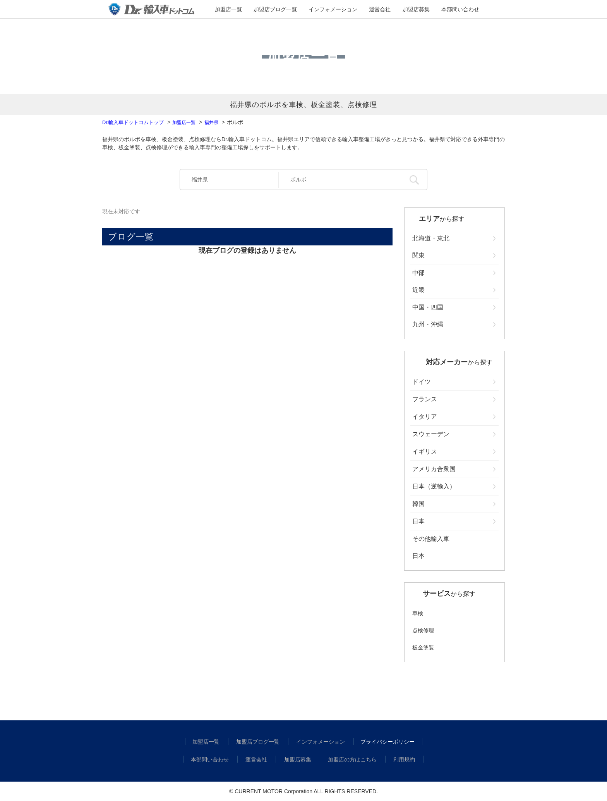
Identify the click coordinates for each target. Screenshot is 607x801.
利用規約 (399, 759)
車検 (417, 613)
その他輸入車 (430, 538)
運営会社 (373, 9)
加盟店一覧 (250, 9)
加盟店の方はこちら (350, 759)
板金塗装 (423, 647)
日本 (418, 555)
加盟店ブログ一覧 (288, 9)
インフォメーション (336, 9)
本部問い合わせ (438, 9)
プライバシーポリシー (384, 742)
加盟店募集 (402, 9)
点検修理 (423, 630)
